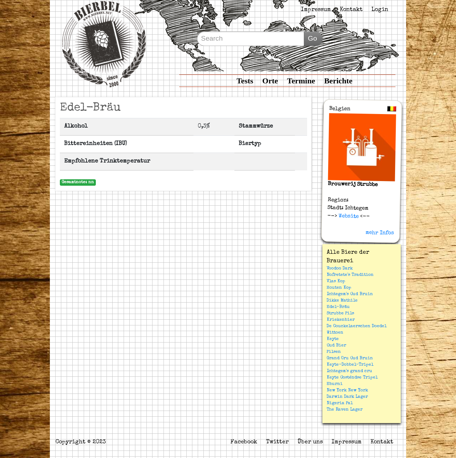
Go (312, 38)
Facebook (243, 442)
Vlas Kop (336, 281)
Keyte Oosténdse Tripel (352, 378)
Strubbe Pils (340, 314)
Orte (270, 80)
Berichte (338, 80)
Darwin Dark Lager (347, 397)
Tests (245, 80)
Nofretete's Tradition (350, 275)
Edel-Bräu (338, 307)
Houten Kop (339, 288)
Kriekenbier (341, 320)
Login (380, 10)
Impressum (316, 10)
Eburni (335, 384)
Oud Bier (336, 346)
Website (348, 216)
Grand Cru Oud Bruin (350, 358)
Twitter (277, 442)
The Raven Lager (345, 410)
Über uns (310, 442)
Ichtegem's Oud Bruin (350, 294)
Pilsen (334, 352)
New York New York (347, 390)
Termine (301, 80)
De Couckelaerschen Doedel (357, 326)
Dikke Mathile (342, 301)
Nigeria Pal (340, 403)
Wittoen (335, 333)
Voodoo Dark (340, 269)
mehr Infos (380, 233)
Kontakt (351, 10)
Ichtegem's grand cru (349, 371)
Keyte (333, 339)
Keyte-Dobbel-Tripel (350, 365)
